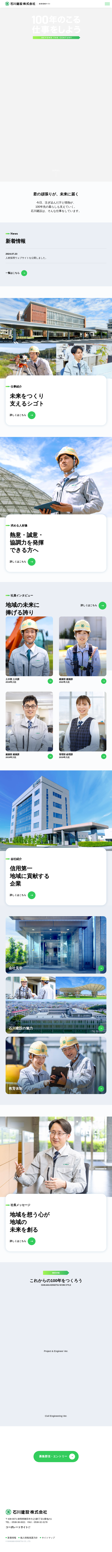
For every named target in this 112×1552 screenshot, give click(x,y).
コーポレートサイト (17, 1527)
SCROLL (56, 170)
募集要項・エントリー (53, 1456)
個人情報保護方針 (29, 1537)
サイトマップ (48, 1537)
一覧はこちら (13, 273)
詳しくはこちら (18, 415)
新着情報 (11, 1537)
